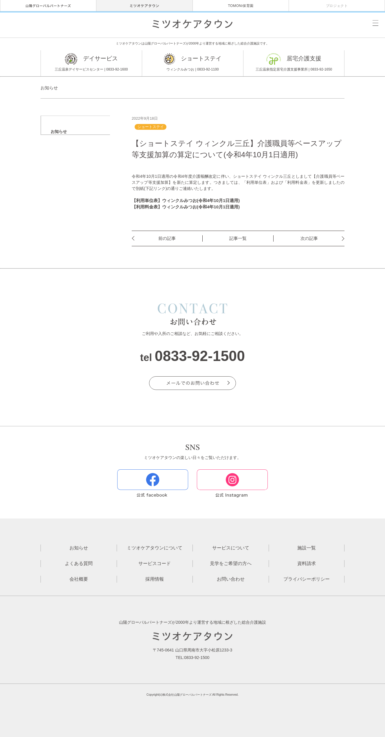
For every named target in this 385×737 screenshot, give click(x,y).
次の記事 (309, 238)
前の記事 (167, 238)
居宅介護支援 (294, 63)
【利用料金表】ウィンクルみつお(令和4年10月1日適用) (186, 206)
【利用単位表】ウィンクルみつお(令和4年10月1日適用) (186, 200)
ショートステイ (192, 63)
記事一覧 (238, 238)
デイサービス (91, 63)
